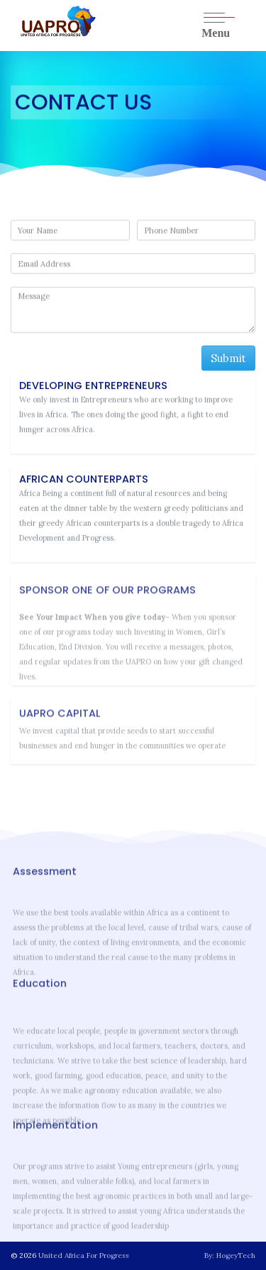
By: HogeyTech (229, 1255)
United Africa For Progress (83, 1255)
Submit (228, 359)
